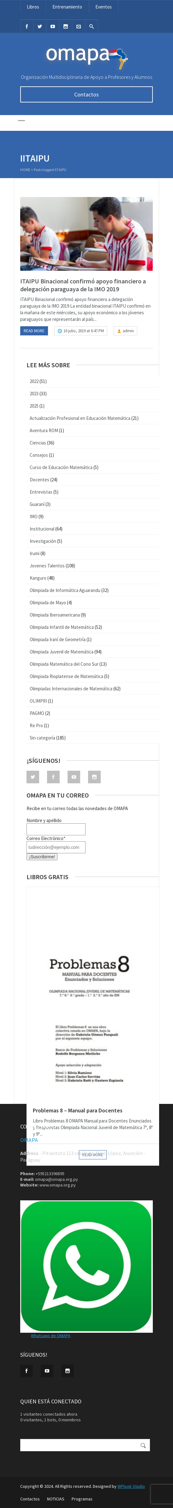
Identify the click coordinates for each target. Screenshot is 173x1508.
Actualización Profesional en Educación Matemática (80, 418)
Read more (34, 331)
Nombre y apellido (44, 820)
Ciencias (38, 443)
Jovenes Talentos (47, 566)
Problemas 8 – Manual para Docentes (77, 1110)
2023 (34, 394)
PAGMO (37, 713)
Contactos (86, 94)
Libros (33, 7)
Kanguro (38, 578)
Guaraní (37, 504)
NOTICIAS (55, 1499)
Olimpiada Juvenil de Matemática (61, 652)
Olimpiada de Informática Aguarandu (65, 590)
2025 (34, 406)
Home (25, 170)
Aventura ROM (44, 430)
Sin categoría (42, 738)
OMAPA (29, 1140)
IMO (34, 516)
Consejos (39, 455)
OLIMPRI (38, 701)
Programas (82, 1499)
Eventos (103, 7)
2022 (34, 381)
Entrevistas (41, 492)
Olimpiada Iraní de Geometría (58, 639)
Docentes (39, 480)
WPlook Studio (131, 1486)
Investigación (43, 541)
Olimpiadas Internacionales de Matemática (71, 689)
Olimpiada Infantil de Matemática (62, 627)
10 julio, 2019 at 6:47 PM (83, 331)
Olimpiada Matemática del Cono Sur (64, 664)
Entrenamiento (67, 7)
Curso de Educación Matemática (61, 467)
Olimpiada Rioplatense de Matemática (66, 676)
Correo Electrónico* (46, 838)
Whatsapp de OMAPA (50, 1335)
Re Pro (36, 725)
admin (128, 331)
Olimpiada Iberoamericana (55, 615)
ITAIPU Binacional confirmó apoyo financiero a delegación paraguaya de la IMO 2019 (83, 285)
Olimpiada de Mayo (48, 603)
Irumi (34, 553)
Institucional (42, 529)
